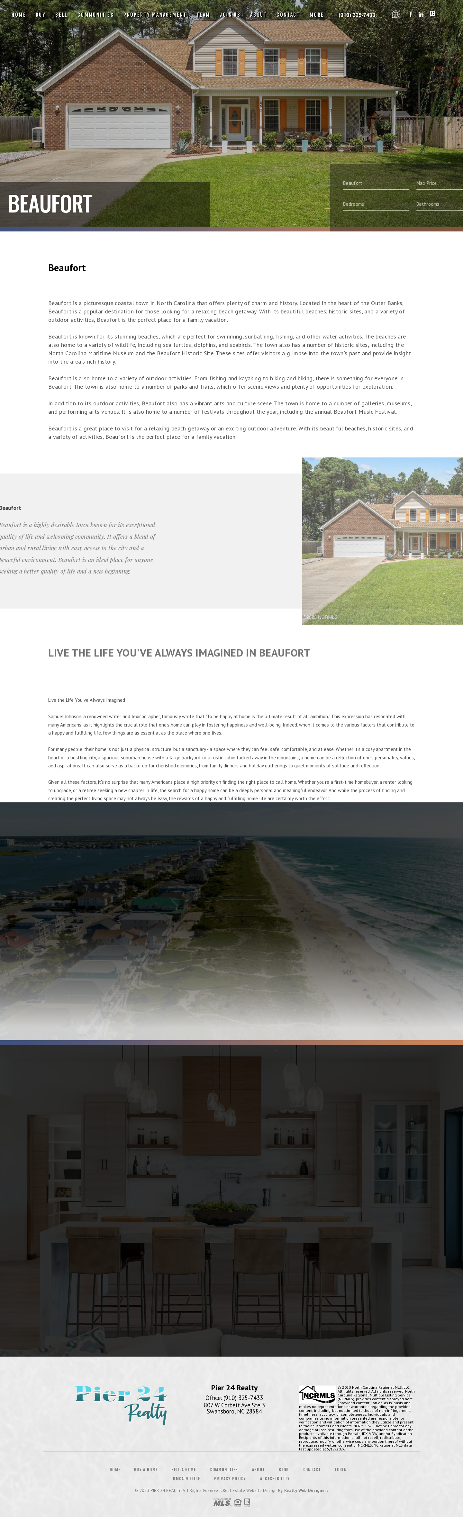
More (317, 15)
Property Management (155, 15)
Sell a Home (183, 1469)
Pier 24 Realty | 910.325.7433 (359, 14)
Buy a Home (146, 1469)
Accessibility (275, 1478)
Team (203, 15)
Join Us (230, 15)
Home (19, 15)
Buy (41, 15)
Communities (95, 15)
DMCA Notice (186, 1478)
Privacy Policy (230, 1478)
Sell (61, 15)
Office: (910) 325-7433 (234, 1398)
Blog (284, 1469)
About (258, 15)
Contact (288, 15)
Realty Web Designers (306, 1490)
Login (341, 1469)
